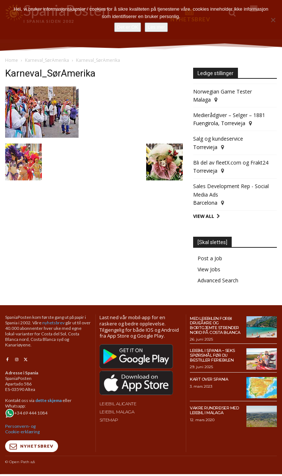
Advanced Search (218, 280)
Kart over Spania (209, 379)
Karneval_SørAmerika (47, 60)
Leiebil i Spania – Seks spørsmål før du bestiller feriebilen (212, 355)
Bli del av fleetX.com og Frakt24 (230, 162)
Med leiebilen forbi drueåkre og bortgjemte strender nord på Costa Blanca (215, 325)
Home (11, 60)
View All (203, 216)
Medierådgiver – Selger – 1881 (229, 115)
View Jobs (209, 269)
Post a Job (210, 258)
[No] (272, 20)
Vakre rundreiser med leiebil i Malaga (214, 410)
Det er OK (127, 27)
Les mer (156, 27)
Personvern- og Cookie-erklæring (22, 428)
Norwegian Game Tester (222, 91)
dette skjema (48, 400)
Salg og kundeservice (218, 138)
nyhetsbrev (53, 322)
